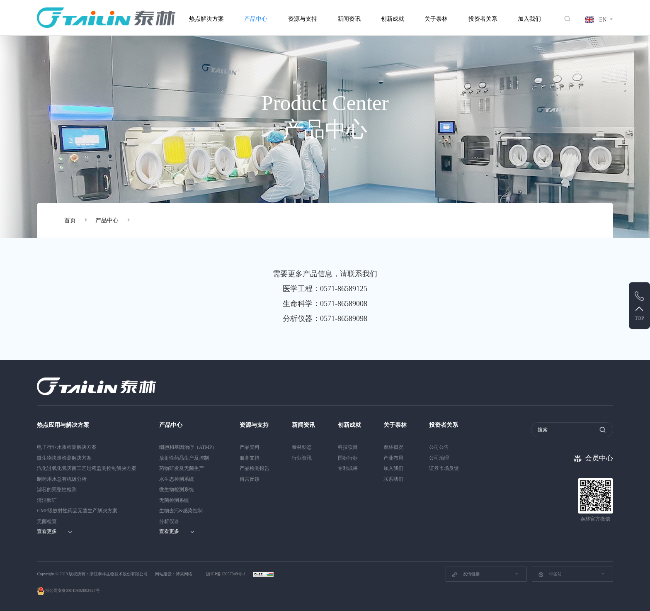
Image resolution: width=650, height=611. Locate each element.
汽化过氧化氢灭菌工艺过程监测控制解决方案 (86, 468)
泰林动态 (302, 447)
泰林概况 (393, 447)
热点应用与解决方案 (63, 425)
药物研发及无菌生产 (181, 468)
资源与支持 (302, 19)
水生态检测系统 (176, 479)
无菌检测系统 (174, 500)
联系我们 (393, 479)
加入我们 (529, 19)
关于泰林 (436, 19)
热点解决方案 (206, 19)
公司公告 (439, 447)
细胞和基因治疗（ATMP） (188, 447)
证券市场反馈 (444, 468)
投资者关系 (482, 19)
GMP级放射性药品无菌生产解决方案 (77, 511)
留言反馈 (250, 479)
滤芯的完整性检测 (57, 489)
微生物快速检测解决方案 (64, 458)
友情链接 (465, 574)
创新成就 (392, 19)
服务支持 (250, 458)
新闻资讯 (349, 19)
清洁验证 (47, 500)
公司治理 (439, 458)
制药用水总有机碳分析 (62, 479)
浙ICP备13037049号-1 (226, 574)
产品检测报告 (254, 468)
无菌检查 (47, 521)
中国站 (550, 574)
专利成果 (348, 468)
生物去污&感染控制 (181, 511)
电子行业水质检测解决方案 (67, 447)
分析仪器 (169, 521)
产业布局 (393, 458)
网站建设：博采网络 (173, 574)
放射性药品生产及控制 (184, 458)
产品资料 (250, 447)
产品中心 (255, 19)
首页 (70, 220)
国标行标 (348, 458)
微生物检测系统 (176, 489)
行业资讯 (302, 458)
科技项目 (348, 447)
